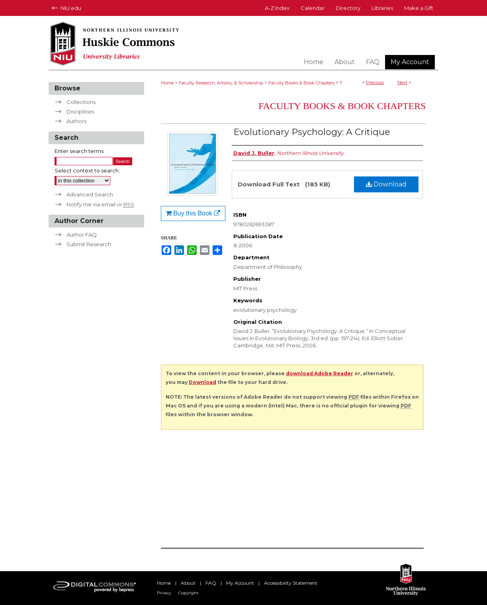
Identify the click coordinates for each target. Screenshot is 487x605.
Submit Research (88, 244)
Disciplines (80, 111)
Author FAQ (81, 234)
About (188, 583)
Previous (375, 82)
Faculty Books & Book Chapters (301, 83)
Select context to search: (87, 170)
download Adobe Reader (319, 373)
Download (386, 184)
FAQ (210, 583)
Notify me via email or (100, 204)
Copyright (188, 592)
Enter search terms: (80, 151)
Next (402, 82)
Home (167, 83)
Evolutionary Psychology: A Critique (311, 132)
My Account (240, 583)
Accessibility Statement (290, 583)
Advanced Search (89, 194)
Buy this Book (193, 213)
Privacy (164, 592)
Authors (76, 121)
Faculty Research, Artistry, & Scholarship (221, 83)
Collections (81, 102)
